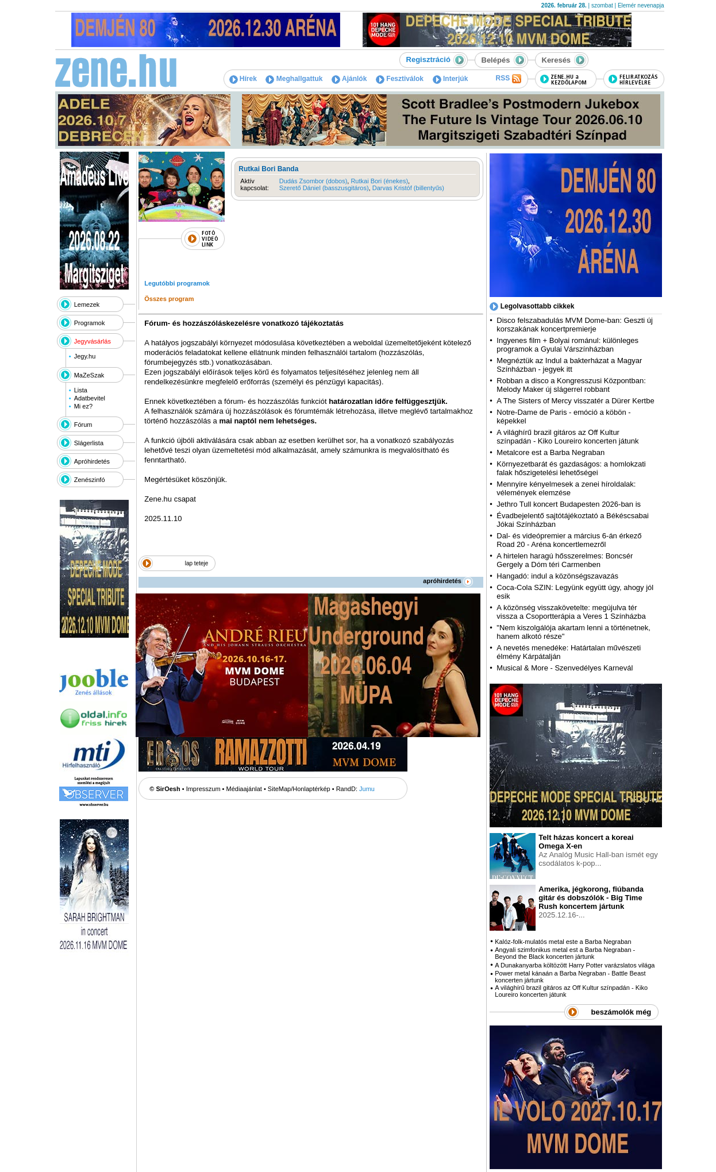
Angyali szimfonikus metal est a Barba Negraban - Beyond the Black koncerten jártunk (565, 953)
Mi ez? (83, 406)
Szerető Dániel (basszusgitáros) (324, 187)
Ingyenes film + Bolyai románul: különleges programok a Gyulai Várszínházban (567, 344)
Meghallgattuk (293, 79)
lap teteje (197, 563)
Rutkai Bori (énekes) (379, 181)
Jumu (367, 788)
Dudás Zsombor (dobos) (313, 181)
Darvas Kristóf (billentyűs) (408, 187)
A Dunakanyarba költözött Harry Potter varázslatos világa (575, 965)
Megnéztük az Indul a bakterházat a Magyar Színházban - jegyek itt (569, 364)
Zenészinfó (89, 479)
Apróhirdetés (92, 461)
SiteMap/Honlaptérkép (299, 788)
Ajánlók (349, 79)
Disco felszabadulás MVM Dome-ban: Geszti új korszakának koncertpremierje (574, 324)
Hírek (243, 79)
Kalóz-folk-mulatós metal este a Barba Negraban (563, 941)
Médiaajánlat (244, 788)
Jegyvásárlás (92, 341)
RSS (508, 78)
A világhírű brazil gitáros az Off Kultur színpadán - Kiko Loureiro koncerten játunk (567, 436)
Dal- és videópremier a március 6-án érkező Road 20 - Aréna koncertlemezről (568, 540)
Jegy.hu (85, 356)
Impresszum (203, 788)
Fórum (83, 424)
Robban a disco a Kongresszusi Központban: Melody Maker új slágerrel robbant (570, 385)
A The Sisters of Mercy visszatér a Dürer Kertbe (575, 400)
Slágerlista (88, 442)
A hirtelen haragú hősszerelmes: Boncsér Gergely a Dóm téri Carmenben (564, 560)
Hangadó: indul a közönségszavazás (557, 576)
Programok (89, 322)
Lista (80, 390)
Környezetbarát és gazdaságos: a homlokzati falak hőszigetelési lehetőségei (570, 468)
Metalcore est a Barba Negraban (550, 452)
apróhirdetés (448, 580)
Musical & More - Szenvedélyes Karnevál (564, 668)
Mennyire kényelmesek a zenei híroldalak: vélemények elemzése (566, 488)
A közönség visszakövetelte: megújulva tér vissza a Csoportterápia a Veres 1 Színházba (570, 611)
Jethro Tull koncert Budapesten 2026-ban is (568, 504)
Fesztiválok (400, 79)
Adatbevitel (89, 398)
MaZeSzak (89, 375)
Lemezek (87, 304)
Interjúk (450, 79)
